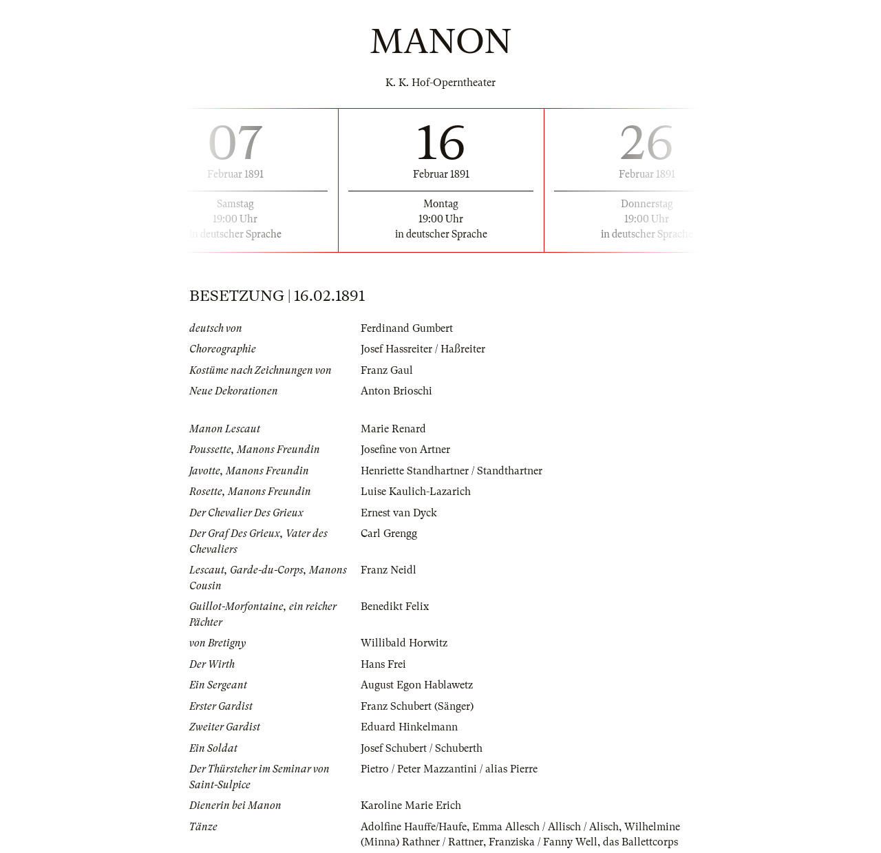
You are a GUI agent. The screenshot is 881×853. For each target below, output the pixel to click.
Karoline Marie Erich (411, 805)
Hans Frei (383, 664)
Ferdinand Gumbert (407, 328)
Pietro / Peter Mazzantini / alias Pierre (449, 769)
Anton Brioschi (396, 391)
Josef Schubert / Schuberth (421, 748)
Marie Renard (393, 429)
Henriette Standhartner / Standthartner (451, 471)
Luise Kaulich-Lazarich (416, 491)
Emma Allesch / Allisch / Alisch (545, 827)
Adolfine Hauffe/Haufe (414, 827)
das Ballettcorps (640, 842)
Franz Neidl (388, 570)
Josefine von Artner (405, 449)
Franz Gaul (387, 370)
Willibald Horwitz (404, 643)
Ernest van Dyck (399, 513)
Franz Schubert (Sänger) (417, 706)
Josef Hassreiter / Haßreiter (423, 349)
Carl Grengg (389, 533)
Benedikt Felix (395, 606)
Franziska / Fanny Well (543, 842)
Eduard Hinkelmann (409, 727)
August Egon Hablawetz (417, 685)
